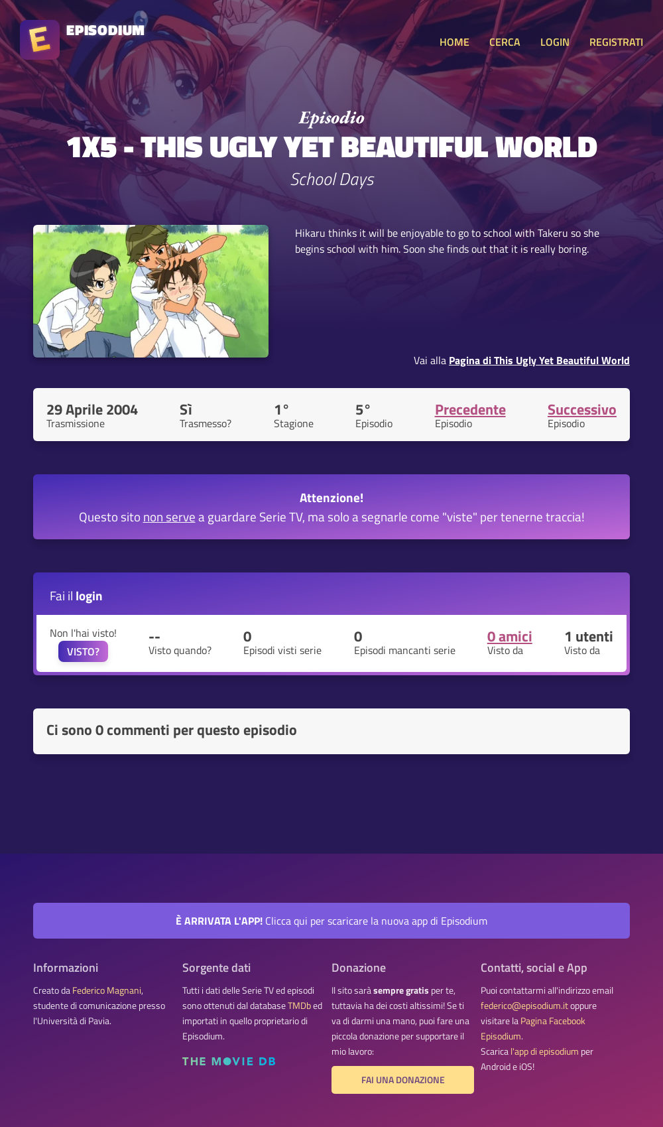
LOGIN (555, 42)
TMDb (299, 1005)
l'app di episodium (545, 1051)
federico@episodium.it (524, 1005)
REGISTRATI (616, 42)
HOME (454, 42)
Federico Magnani (106, 990)
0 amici (509, 636)
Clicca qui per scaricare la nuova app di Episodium (331, 921)
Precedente (470, 409)
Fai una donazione (403, 1080)
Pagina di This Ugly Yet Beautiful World (539, 360)
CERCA (504, 42)
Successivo (582, 409)
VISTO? (83, 651)
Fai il (76, 595)
